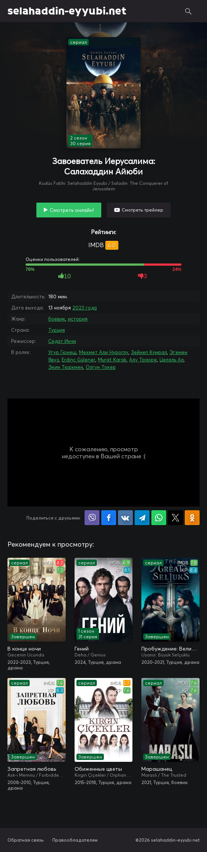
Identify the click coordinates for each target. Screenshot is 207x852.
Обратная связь (25, 840)
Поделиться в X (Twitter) (175, 517)
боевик (56, 319)
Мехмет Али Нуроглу (103, 352)
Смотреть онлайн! (72, 210)
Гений (82, 648)
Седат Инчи (62, 341)
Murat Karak (112, 360)
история (78, 319)
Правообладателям (75, 840)
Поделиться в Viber (92, 517)
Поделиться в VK (125, 517)
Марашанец (156, 769)
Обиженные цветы (98, 769)
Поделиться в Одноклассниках (192, 517)
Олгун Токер (101, 367)
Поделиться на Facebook (108, 517)
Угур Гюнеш (62, 352)
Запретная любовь (31, 769)
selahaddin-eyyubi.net (66, 11)
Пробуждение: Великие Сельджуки (170, 648)
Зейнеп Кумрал (149, 352)
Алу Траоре (143, 360)
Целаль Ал (172, 360)
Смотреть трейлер (142, 210)
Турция (56, 330)
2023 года (84, 308)
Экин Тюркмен (65, 367)
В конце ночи (24, 648)
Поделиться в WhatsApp (158, 517)
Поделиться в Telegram (142, 517)
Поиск (188, 11)
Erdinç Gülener (78, 360)
